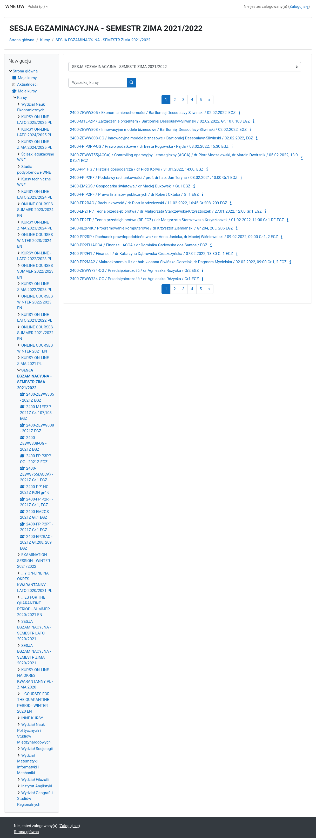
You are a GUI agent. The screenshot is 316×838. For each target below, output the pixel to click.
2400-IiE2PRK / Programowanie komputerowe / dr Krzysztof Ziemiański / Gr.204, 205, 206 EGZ (151, 228)
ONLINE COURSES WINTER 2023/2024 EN (35, 240)
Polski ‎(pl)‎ (36, 6)
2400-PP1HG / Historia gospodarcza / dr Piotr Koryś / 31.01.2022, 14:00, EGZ (136, 169)
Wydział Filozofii (35, 779)
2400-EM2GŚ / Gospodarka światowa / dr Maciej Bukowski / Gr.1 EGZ (130, 186)
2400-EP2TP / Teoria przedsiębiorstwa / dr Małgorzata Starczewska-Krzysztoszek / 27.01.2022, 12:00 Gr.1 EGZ (166, 211)
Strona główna (21, 40)
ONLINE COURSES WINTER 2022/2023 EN (35, 302)
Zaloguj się (299, 6)
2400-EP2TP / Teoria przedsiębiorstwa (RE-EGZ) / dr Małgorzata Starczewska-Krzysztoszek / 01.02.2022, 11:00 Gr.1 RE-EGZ (177, 220)
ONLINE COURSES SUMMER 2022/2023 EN (35, 271)
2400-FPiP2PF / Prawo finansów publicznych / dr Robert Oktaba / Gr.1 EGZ (134, 194)
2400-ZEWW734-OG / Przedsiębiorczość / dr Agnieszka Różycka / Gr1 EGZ (134, 278)
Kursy (45, 40)
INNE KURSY (32, 718)
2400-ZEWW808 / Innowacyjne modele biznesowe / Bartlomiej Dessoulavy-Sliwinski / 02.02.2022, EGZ (158, 129)
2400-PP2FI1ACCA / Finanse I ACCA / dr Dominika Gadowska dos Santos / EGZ (138, 245)
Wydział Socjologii (37, 748)
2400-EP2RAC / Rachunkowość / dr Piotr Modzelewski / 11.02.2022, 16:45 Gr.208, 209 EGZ (148, 203)
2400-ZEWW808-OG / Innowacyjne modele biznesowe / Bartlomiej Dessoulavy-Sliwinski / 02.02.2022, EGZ (161, 138)
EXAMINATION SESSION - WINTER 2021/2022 (33, 560)
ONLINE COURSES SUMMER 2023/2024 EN (35, 210)
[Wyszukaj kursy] (98, 82)
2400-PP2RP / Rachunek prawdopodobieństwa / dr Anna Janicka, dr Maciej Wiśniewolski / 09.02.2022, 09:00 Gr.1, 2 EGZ (174, 236)
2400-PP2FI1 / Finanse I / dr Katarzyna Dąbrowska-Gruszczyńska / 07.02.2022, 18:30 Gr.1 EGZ (151, 253)
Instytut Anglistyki (36, 786)
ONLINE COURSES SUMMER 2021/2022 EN (35, 333)
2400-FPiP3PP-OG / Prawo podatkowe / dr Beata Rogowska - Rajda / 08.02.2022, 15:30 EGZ (149, 146)
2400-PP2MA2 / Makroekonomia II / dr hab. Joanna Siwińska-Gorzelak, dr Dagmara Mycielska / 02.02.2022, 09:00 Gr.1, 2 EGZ (178, 262)
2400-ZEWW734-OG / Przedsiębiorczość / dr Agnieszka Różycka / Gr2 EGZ (134, 270)
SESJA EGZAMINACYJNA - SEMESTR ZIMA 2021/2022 (103, 40)
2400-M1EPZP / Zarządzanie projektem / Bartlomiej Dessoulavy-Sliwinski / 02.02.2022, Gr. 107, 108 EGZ (160, 121)
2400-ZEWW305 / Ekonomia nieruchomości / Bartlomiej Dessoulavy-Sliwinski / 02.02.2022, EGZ (153, 112)
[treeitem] (32, 437)
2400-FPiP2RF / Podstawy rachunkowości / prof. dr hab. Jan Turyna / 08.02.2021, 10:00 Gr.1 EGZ (153, 177)
